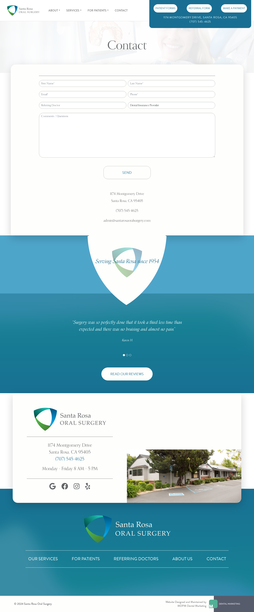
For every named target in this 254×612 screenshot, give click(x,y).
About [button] (53, 10)
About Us (182, 559)
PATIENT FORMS (165, 8)
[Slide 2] (127, 355)
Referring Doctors (136, 559)
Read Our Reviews (127, 374)
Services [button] (72, 10)
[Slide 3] (130, 355)
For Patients (86, 559)
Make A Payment (234, 8)
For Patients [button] (97, 10)
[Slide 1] (124, 355)
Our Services (43, 559)
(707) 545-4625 (69, 459)
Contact (121, 10)
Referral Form (199, 8)
